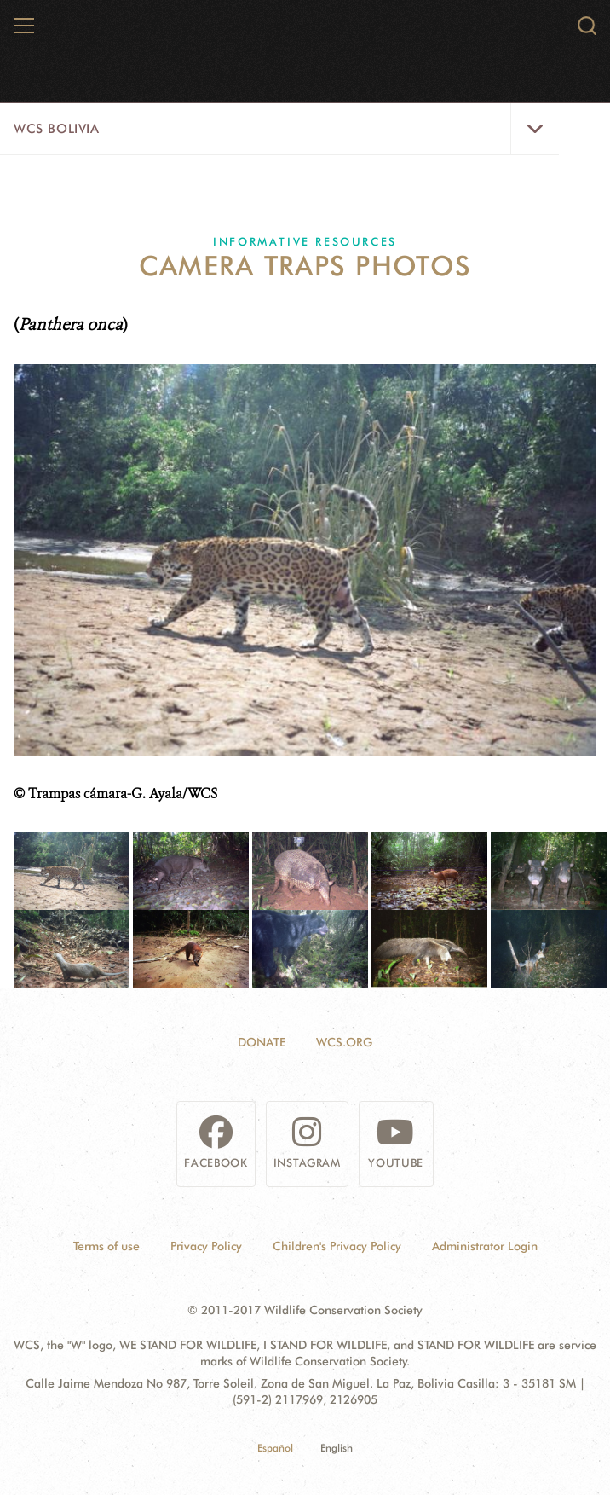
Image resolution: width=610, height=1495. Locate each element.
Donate (261, 1042)
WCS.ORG (344, 1042)
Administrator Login (485, 1246)
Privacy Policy (206, 1246)
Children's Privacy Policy (337, 1246)
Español (275, 1447)
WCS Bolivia (57, 128)
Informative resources (305, 241)
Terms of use (106, 1246)
